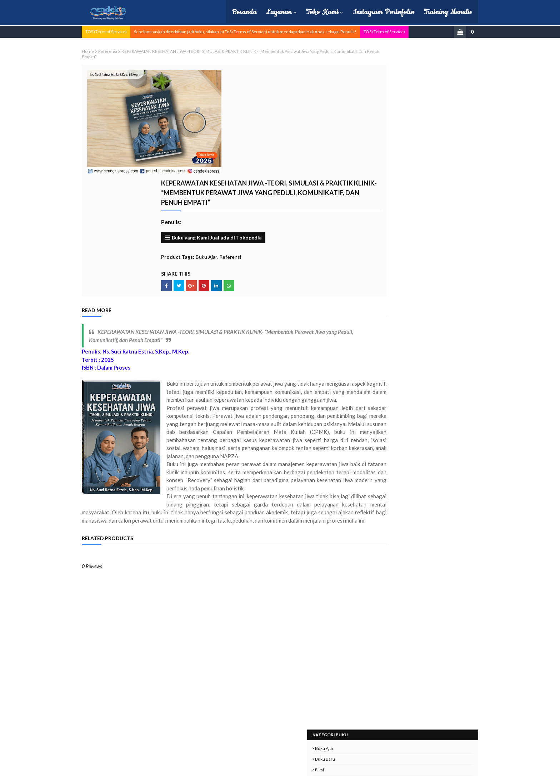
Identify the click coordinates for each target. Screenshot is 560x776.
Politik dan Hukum (373, 174)
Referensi (130, 50)
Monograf (365, 120)
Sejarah (363, 195)
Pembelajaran (369, 152)
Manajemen (367, 109)
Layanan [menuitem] (257, 12)
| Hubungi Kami (249, 766)
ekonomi (364, 227)
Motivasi (364, 131)
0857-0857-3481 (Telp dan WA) (403, 726)
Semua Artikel (369, 206)
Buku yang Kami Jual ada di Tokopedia (257, 151)
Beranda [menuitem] (223, 12)
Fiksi (360, 88)
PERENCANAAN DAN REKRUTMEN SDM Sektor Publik (415, 375)
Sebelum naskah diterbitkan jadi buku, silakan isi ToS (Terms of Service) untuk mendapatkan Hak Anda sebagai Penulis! (268, 31)
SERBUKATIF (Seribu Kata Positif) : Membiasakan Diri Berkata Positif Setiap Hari (415, 340)
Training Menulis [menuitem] (426, 12)
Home (111, 50)
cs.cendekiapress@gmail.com (404, 735)
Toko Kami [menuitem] (300, 12)
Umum (362, 216)
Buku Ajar (250, 171)
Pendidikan (366, 163)
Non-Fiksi (365, 141)
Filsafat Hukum (403, 293)
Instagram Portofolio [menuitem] (362, 12)
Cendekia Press (154, 766)
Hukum (363, 99)
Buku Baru (366, 77)
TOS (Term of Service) (129, 31)
